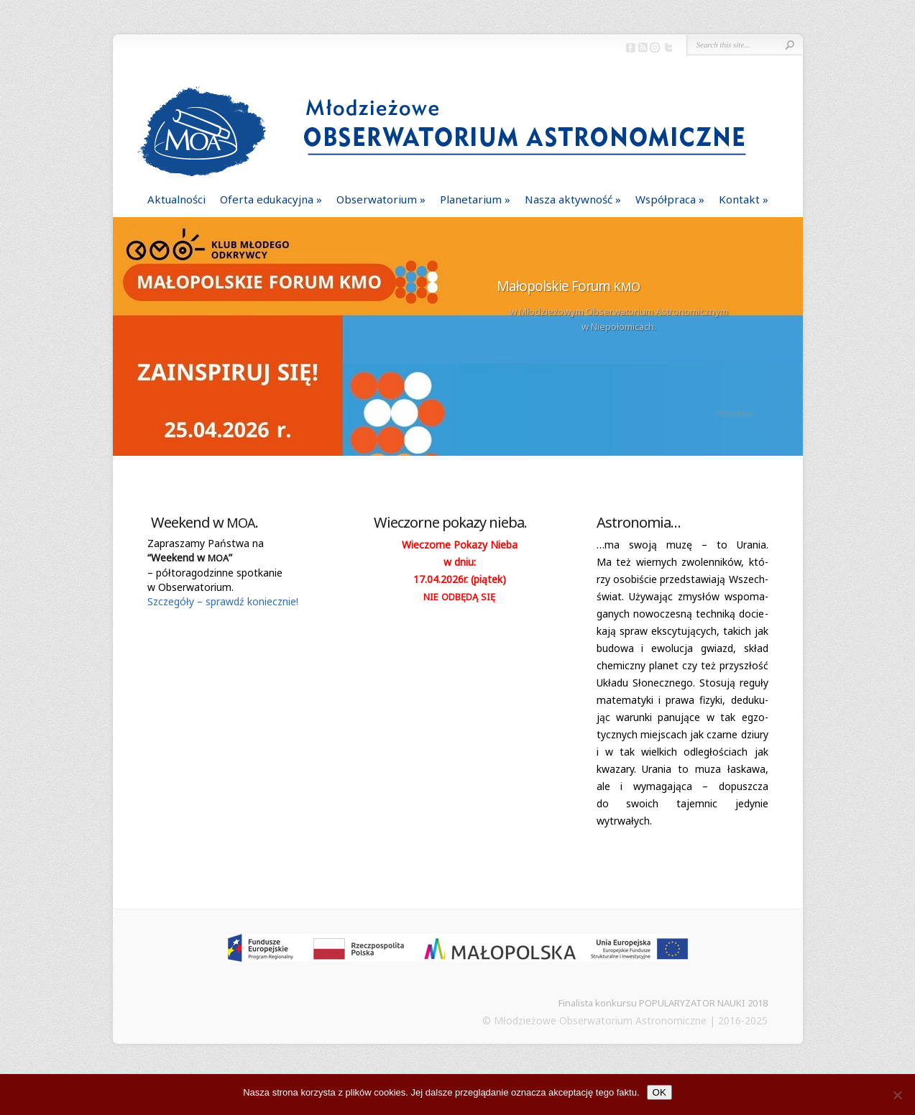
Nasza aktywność (568, 199)
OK (659, 1092)
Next (792, 343)
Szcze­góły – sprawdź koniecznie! (222, 601)
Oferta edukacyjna (266, 199)
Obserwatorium (376, 199)
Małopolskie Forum (568, 286)
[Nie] (897, 1095)
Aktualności (176, 199)
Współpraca (665, 199)
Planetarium (471, 199)
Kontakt (739, 199)
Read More (735, 413)
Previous (123, 343)
